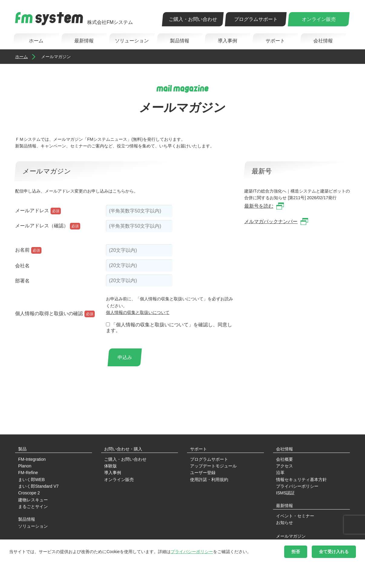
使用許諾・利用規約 (209, 479)
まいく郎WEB (31, 479)
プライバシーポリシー (297, 486)
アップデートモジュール (213, 465)
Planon (24, 465)
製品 (22, 449)
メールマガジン (291, 536)
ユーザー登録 (202, 472)
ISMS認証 (285, 492)
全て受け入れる (334, 551)
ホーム (35, 40)
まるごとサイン (33, 506)
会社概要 (284, 459)
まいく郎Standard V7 (38, 486)
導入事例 (227, 40)
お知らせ (284, 522)
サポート (275, 40)
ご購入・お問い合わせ (192, 19)
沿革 (280, 472)
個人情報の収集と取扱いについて (137, 312)
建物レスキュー (33, 499)
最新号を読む (258, 206)
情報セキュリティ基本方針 (301, 479)
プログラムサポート (256, 19)
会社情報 (323, 40)
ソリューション (131, 40)
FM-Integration (32, 459)
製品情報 (179, 40)
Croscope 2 (29, 492)
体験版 (110, 465)
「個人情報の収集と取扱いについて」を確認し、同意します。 (169, 327)
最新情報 (84, 40)
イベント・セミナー (295, 515)
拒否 (295, 551)
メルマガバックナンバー (271, 221)
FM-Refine (28, 472)
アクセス (284, 465)
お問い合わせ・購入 (123, 449)
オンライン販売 (318, 19)
